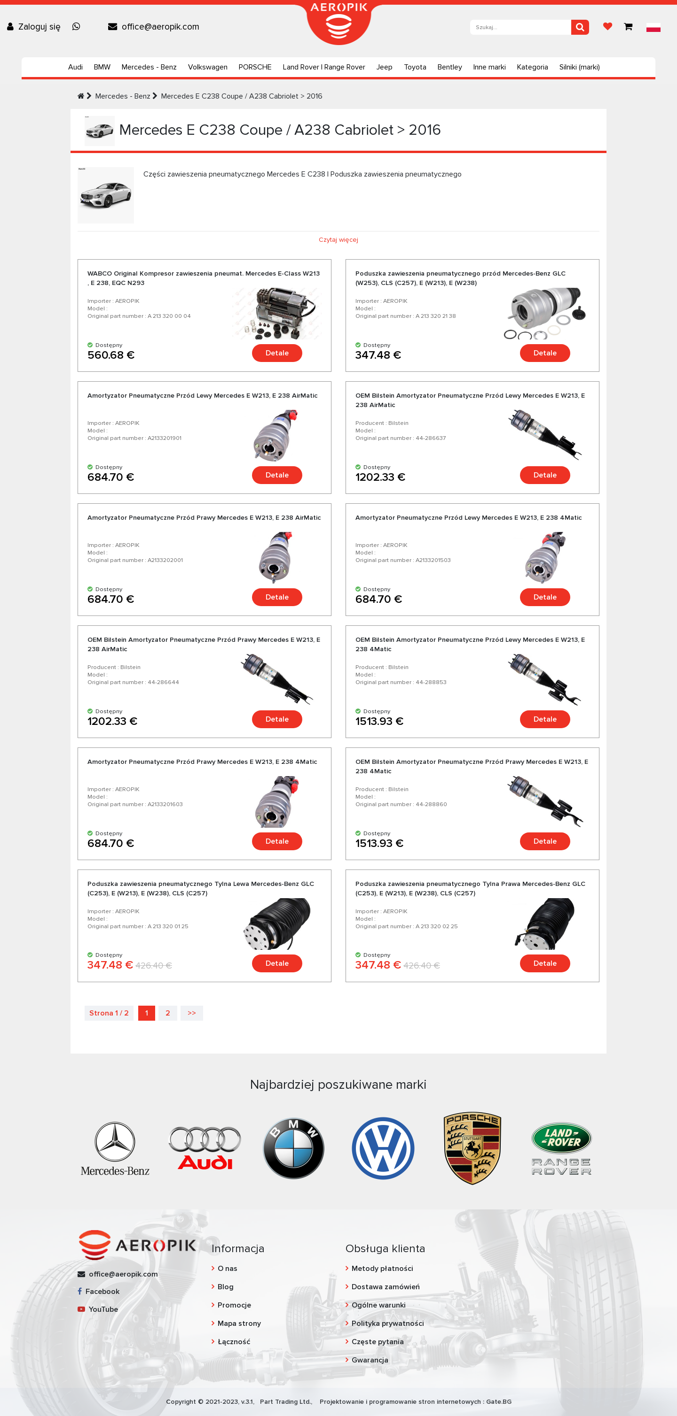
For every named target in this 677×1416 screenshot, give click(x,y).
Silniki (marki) (579, 67)
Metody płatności (382, 1268)
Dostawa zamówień (386, 1287)
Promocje (234, 1305)
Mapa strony (239, 1323)
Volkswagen (208, 67)
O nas (227, 1268)
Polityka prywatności (388, 1323)
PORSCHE (255, 67)
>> (192, 1013)
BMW (102, 67)
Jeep (385, 67)
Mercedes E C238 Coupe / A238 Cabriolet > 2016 (242, 96)
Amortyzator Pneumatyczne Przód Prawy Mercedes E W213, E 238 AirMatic (204, 518)
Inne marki (489, 67)
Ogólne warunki (379, 1305)
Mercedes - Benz (149, 67)
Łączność (234, 1342)
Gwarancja (370, 1360)
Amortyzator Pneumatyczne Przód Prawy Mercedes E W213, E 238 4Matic (202, 762)
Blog (226, 1287)
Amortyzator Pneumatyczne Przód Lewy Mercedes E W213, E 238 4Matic (468, 518)
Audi (75, 67)
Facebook (98, 1291)
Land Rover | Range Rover (324, 67)
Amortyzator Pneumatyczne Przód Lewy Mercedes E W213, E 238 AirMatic (202, 396)
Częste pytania (378, 1342)
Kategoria (532, 67)
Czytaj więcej (338, 240)
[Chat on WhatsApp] (78, 26)
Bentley (450, 67)
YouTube (98, 1309)
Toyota (415, 67)
